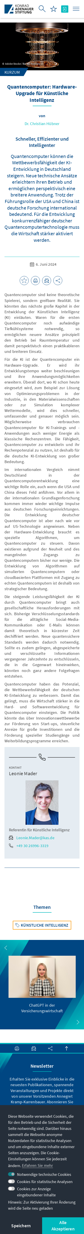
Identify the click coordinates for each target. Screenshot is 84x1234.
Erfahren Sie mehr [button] (37, 1165)
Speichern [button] (21, 1225)
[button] (6, 948)
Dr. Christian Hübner (42, 123)
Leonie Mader (23, 773)
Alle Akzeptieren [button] (63, 1226)
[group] (42, 984)
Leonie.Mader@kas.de (31, 837)
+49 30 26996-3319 (28, 845)
